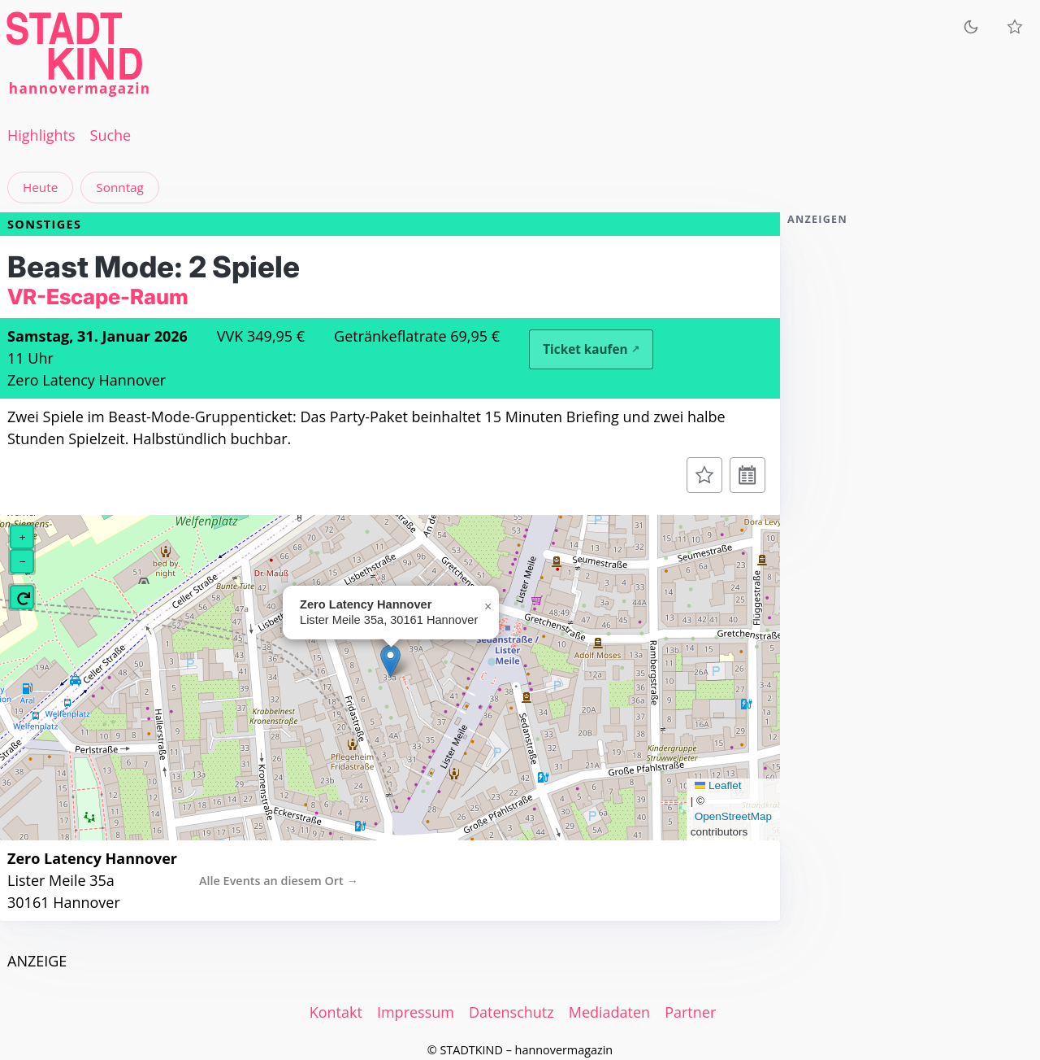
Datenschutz (511, 1012)
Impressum (415, 1012)
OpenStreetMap (733, 816)
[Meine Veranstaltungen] (1015, 27)
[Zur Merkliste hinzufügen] (704, 475)
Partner (690, 1012)
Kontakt (336, 1012)
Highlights (41, 135)
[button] (390, 661)
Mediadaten (609, 1012)
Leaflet (718, 785)
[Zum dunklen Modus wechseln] (971, 26)
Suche (111, 135)
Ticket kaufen (585, 349)
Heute (40, 187)
